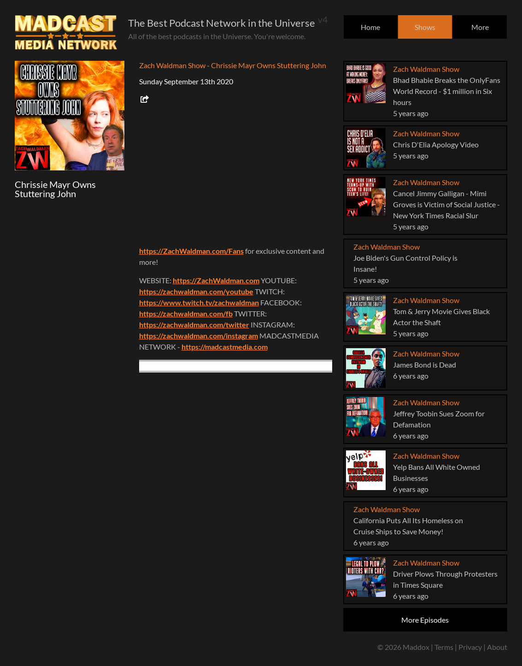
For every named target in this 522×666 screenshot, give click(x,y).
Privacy (470, 647)
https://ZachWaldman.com (216, 280)
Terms (443, 647)
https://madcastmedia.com (225, 346)
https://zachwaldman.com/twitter (194, 324)
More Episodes (425, 619)
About (497, 647)
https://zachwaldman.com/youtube (196, 291)
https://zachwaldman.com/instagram (198, 335)
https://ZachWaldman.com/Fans (191, 250)
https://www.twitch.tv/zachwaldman (199, 302)
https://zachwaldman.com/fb (186, 313)
